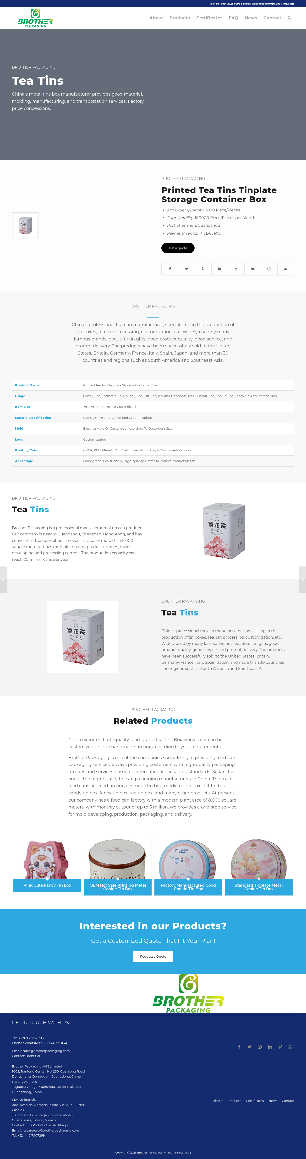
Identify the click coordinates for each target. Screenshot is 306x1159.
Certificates (255, 1101)
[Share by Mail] (286, 269)
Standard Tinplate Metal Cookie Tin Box (259, 887)
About (218, 1101)
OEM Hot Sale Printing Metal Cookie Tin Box (118, 887)
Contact (288, 1101)
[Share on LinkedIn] (220, 269)
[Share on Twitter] (186, 269)
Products (234, 1101)
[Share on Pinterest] (203, 269)
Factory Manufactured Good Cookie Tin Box (188, 887)
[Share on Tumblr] (236, 269)
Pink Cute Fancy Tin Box (47, 885)
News (272, 1101)
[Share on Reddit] (269, 269)
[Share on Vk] (253, 269)
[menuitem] (156, 18)
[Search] (289, 18)
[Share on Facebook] (170, 269)
